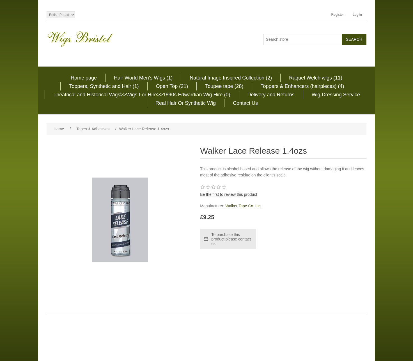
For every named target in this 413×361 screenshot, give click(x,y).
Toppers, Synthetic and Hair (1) (104, 86)
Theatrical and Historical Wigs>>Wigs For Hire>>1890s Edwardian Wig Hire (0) (141, 94)
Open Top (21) (172, 86)
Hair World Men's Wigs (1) (143, 78)
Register (337, 15)
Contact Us (245, 103)
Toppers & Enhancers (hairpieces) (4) (302, 86)
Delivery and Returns (271, 94)
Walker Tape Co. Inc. (243, 206)
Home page (84, 78)
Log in (357, 15)
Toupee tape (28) (224, 86)
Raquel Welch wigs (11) (315, 78)
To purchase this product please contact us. (231, 239)
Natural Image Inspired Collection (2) (231, 78)
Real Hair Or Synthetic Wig (185, 103)
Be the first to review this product (228, 194)
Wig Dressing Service (336, 94)
